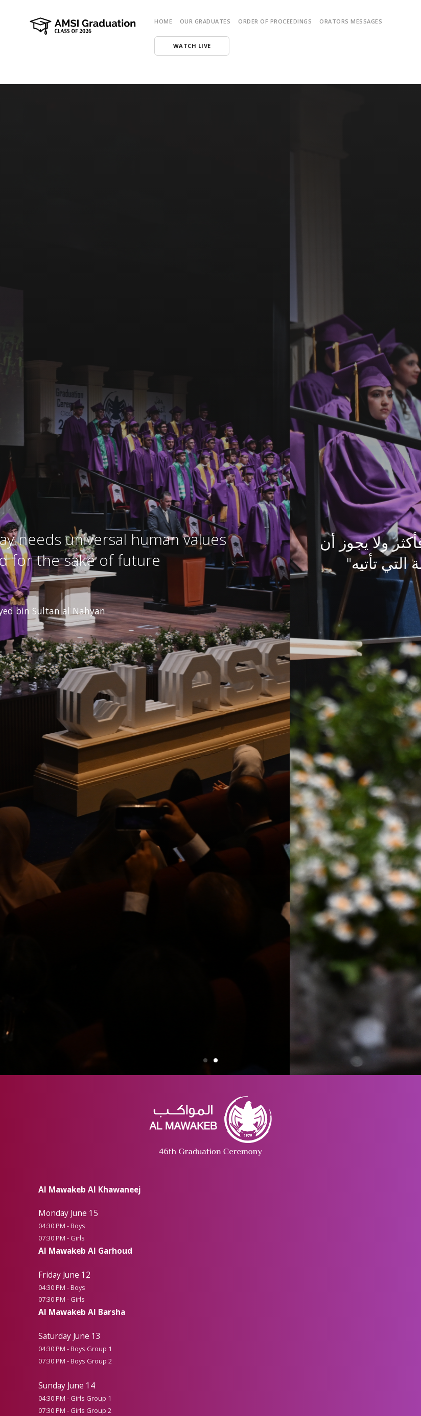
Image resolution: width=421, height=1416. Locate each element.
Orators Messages (350, 21)
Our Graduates (205, 21)
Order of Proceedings (275, 21)
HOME (163, 21)
